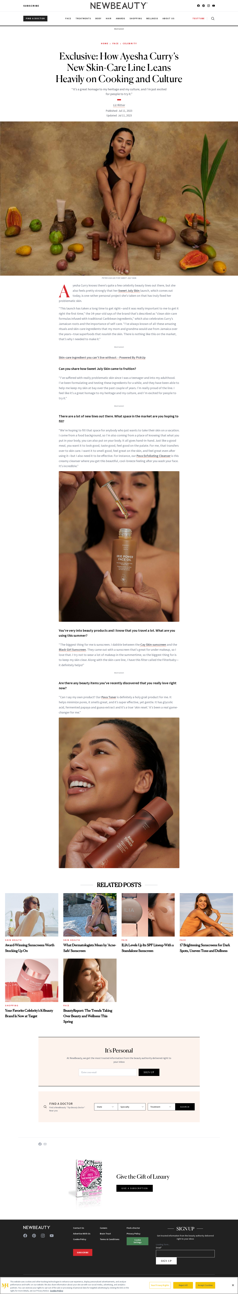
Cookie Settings (137, 1241)
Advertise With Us (81, 1233)
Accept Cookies (205, 1285)
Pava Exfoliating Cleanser (153, 456)
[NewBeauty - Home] (118, 5)
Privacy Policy (133, 1233)
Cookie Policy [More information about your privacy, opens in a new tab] (56, 1290)
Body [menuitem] (98, 18)
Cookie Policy (79, 1239)
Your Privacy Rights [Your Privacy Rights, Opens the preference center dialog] (160, 1285)
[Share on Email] (45, 1144)
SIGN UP (149, 1072)
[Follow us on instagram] (208, 5)
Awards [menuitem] (120, 18)
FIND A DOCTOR (35, 18)
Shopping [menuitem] (136, 18)
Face (115, 43)
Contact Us (78, 1228)
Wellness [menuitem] (152, 18)
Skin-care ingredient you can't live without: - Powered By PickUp (102, 357)
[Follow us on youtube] (213, 5)
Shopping (11, 1005)
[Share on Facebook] (40, 1144)
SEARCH (185, 1106)
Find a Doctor (133, 1228)
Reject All (183, 1285)
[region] (119, 1285)
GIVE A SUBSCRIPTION (134, 1188)
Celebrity (130, 43)
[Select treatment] (159, 1106)
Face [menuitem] (68, 18)
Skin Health (13, 940)
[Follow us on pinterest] (203, 5)
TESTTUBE (198, 18)
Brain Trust (105, 1233)
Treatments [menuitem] (83, 18)
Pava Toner (108, 697)
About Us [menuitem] (169, 18)
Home (104, 43)
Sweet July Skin (129, 290)
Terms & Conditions (109, 1239)
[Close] (232, 1285)
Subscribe (31, 5)
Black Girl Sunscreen (72, 649)
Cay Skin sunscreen (153, 644)
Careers (103, 1228)
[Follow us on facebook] (198, 5)
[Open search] (212, 18)
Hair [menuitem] (109, 18)
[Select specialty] (130, 1106)
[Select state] (100, 1106)
